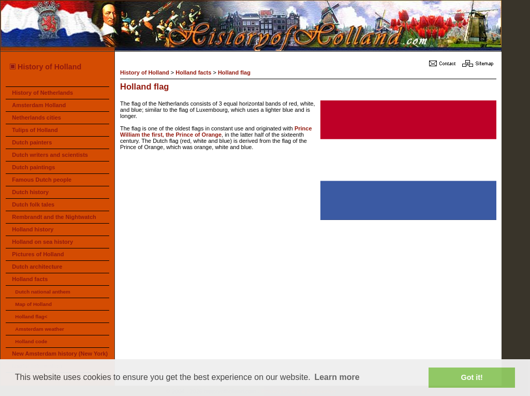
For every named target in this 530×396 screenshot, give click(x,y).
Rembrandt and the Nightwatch (54, 217)
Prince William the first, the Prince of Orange (216, 131)
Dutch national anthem (42, 292)
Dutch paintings (33, 167)
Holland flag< (31, 316)
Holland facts (30, 279)
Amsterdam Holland (39, 105)
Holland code (31, 341)
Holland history (32, 229)
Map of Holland (33, 304)
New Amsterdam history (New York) (60, 353)
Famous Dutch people (41, 180)
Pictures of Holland (38, 254)
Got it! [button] (472, 377)
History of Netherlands (42, 93)
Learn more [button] (336, 377)
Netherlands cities (36, 117)
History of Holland (45, 67)
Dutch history (30, 192)
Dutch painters (32, 142)
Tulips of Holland (34, 130)
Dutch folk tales (33, 204)
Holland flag (234, 72)
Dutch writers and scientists (50, 155)
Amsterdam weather (39, 329)
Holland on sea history (42, 242)
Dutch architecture (37, 266)
